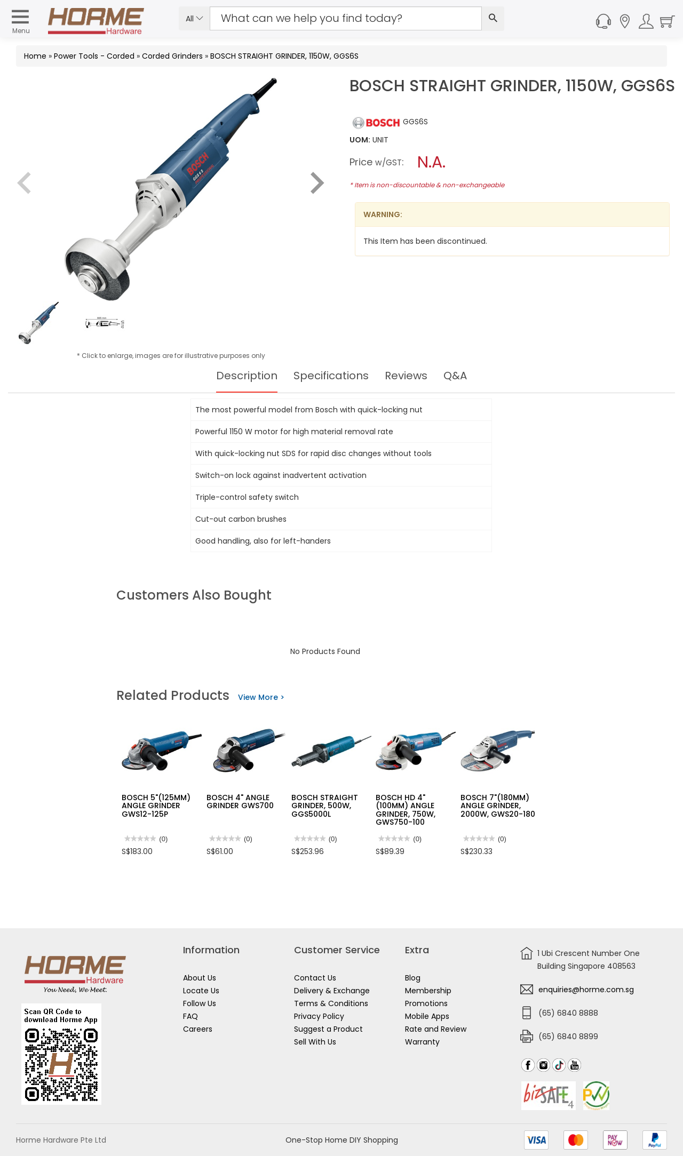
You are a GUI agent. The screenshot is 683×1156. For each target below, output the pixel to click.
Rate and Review (435, 1029)
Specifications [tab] (331, 375)
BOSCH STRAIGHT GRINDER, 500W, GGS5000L (324, 805)
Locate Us (201, 990)
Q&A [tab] (455, 375)
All (194, 18)
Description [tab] (246, 375)
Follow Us (199, 1003)
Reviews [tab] (406, 375)
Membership (428, 990)
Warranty (422, 1042)
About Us (199, 977)
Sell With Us (315, 1042)
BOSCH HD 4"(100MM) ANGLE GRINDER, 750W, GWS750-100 (405, 809)
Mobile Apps (427, 1016)
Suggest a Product (328, 1029)
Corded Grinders (172, 56)
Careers (197, 1029)
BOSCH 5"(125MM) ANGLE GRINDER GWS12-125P (156, 805)
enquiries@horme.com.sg (586, 989)
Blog (412, 977)
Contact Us (315, 977)
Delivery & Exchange (332, 990)
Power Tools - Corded (94, 56)
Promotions (426, 1003)
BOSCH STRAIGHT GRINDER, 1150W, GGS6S (284, 56)
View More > (261, 697)
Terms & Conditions (331, 1003)
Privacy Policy (319, 1016)
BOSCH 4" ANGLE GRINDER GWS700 (240, 801)
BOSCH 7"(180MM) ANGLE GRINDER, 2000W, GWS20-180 (497, 805)
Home (35, 56)
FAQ (190, 1016)
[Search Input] (346, 18)
